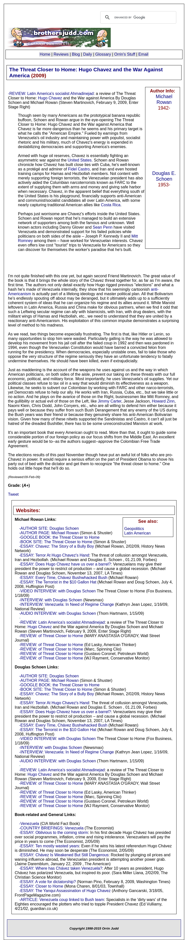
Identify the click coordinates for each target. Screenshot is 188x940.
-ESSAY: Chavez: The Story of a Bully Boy (56, 546)
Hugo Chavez (50, 98)
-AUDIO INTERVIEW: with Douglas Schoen (57, 613)
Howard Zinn (163, 401)
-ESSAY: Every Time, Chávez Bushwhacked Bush (63, 577)
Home (45, 54)
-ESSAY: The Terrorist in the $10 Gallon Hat (57, 582)
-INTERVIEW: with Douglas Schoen (50, 600)
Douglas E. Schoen (164, 176)
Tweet (13, 494)
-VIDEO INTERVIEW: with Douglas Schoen (57, 591)
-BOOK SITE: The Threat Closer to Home (56, 542)
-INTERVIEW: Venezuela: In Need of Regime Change (66, 604)
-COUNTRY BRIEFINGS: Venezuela (51, 828)
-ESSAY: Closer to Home (41, 886)
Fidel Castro (79, 169)
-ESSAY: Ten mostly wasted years (49, 846)
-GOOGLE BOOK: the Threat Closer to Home (59, 537)
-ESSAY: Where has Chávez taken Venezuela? (60, 868)
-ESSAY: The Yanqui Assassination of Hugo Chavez (65, 891)
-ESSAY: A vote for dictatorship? (47, 882)
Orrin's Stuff (124, 54)
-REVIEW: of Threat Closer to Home (51, 636)
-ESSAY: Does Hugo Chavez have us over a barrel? (65, 564)
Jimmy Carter (109, 401)
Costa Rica (110, 205)
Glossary (103, 54)
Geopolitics (134, 529)
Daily (87, 54)
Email (143, 54)
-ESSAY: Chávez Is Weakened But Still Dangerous (64, 855)
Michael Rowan (164, 99)
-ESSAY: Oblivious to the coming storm (53, 832)
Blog (76, 54)
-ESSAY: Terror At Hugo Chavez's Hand (54, 555)
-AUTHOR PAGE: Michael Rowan (49, 533)
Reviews (61, 54)
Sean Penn (102, 227)
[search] (137, 17)
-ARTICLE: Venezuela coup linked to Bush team (61, 900)
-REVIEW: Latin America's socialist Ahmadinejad (51, 93)
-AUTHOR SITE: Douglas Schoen (49, 528)
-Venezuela (29, 823)
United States (80, 160)
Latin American (137, 533)
